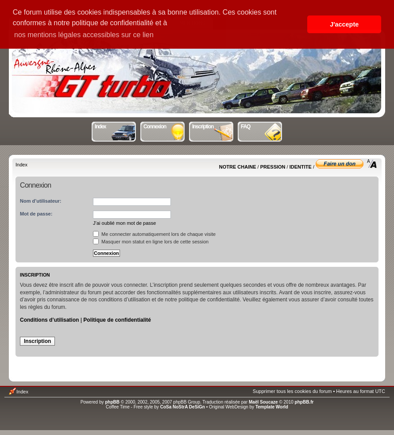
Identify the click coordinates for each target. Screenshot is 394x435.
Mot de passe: (36, 213)
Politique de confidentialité (117, 320)
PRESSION (273, 166)
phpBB (112, 402)
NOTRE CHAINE (237, 166)
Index (116, 126)
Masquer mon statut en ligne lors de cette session (151, 241)
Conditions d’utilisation (49, 320)
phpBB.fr (304, 402)
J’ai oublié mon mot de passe (124, 223)
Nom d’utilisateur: (41, 201)
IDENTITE (301, 166)
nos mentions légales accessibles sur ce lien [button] (84, 34)
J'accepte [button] (344, 24)
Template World (271, 406)
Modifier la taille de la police (372, 163)
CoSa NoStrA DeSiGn (182, 406)
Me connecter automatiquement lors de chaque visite (154, 234)
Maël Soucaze (263, 402)
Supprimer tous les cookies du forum (292, 391)
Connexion (164, 126)
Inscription (213, 126)
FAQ (262, 126)
